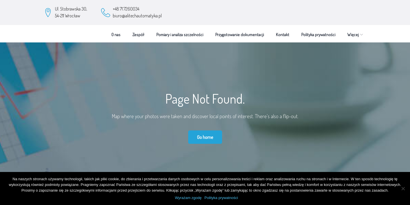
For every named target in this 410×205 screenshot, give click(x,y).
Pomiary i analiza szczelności (179, 32)
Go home (205, 135)
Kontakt (282, 32)
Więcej (353, 32)
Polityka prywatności (318, 32)
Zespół (138, 32)
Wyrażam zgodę (188, 198)
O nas (115, 32)
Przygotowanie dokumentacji (239, 32)
